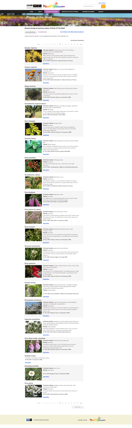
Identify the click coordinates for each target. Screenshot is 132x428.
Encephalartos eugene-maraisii (35, 104)
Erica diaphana (30, 192)
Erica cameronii (30, 263)
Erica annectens (30, 158)
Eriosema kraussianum (32, 246)
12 (71, 44)
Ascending (73, 40)
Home (31, 11)
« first (38, 44)
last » (81, 44)
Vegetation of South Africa (70, 11)
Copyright (80, 420)
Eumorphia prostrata (32, 366)
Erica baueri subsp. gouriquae (35, 338)
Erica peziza (29, 383)
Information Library (88, 11)
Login (99, 3)
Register (104, 3)
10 (65, 44)
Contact (100, 11)
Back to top (77, 407)
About (40, 11)
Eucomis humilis (30, 139)
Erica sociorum (30, 227)
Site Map (85, 420)
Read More (46, 63)
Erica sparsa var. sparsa (33, 209)
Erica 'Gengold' (30, 121)
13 (74, 44)
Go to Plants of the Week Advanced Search (72, 32)
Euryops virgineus (31, 48)
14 (77, 44)
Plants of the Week (52, 11)
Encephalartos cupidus (32, 175)
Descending (80, 40)
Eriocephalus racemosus (33, 300)
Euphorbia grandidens (32, 319)
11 (68, 44)
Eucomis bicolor (30, 283)
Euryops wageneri (31, 67)
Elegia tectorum (30, 86)
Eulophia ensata (30, 356)
